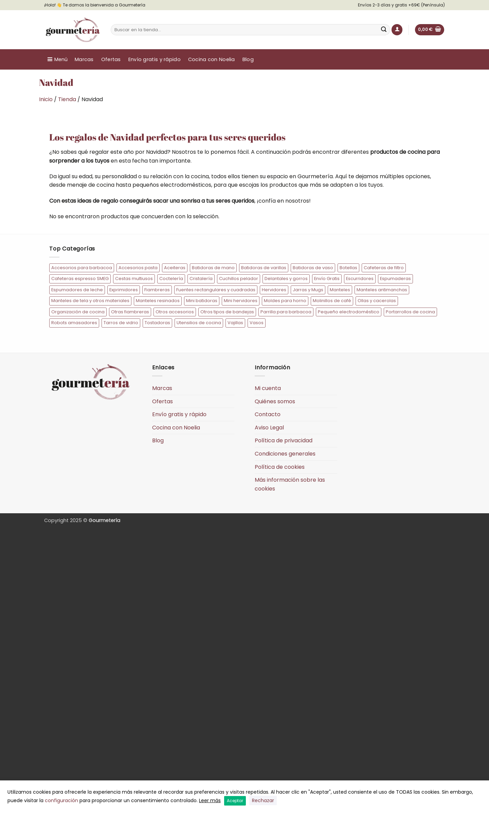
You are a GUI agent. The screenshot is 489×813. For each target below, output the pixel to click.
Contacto (267, 414)
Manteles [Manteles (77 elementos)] (340, 290)
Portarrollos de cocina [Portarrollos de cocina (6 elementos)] (410, 312)
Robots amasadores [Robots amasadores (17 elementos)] (74, 323)
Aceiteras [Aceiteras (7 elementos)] (174, 268)
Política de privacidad (283, 440)
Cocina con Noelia (211, 59)
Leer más (210, 800)
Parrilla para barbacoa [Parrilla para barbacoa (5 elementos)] (285, 312)
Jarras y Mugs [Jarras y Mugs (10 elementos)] (308, 290)
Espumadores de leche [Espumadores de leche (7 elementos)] (77, 290)
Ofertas (111, 59)
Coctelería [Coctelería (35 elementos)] (171, 278)
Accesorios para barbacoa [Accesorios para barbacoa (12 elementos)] (81, 268)
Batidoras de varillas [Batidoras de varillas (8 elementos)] (263, 268)
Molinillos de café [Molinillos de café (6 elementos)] (332, 300)
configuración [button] (61, 800)
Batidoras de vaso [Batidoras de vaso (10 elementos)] (313, 268)
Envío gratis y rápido (154, 59)
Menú (61, 59)
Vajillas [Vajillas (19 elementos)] (235, 323)
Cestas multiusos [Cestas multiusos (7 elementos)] (134, 278)
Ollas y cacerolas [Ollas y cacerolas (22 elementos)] (377, 300)
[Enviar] (384, 30)
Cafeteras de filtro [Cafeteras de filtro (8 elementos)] (384, 268)
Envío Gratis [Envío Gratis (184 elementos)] (327, 278)
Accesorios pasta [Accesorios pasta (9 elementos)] (138, 268)
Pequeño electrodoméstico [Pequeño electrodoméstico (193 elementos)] (348, 312)
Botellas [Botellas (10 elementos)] (348, 268)
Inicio (46, 99)
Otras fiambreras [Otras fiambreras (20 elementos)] (130, 312)
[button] (397, 29)
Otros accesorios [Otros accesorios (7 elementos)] (175, 312)
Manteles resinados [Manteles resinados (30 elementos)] (158, 300)
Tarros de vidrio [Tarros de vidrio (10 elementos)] (121, 323)
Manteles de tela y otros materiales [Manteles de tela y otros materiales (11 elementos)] (90, 300)
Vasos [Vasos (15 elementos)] (257, 323)
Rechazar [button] (263, 800)
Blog (248, 59)
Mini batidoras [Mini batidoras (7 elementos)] (201, 300)
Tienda (67, 99)
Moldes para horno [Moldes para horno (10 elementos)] (285, 300)
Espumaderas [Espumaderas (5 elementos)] (395, 278)
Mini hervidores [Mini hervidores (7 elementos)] (240, 300)
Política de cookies (280, 467)
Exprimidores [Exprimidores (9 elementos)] (123, 290)
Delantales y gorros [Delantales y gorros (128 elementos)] (286, 278)
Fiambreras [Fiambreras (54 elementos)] (157, 290)
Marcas (84, 59)
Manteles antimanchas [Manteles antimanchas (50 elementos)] (382, 290)
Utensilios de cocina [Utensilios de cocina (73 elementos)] (199, 323)
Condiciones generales (285, 454)
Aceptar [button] (235, 800)
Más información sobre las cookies (290, 484)
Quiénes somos (275, 401)
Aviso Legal (269, 427)
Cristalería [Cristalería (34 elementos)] (201, 278)
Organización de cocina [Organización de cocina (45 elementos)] (78, 312)
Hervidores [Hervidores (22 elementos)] (274, 290)
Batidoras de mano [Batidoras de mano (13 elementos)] (213, 268)
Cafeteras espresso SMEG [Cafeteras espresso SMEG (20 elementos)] (80, 278)
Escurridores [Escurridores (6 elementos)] (360, 278)
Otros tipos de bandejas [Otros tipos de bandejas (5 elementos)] (227, 312)
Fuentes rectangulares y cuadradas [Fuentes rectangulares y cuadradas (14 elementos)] (215, 290)
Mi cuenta (268, 388)
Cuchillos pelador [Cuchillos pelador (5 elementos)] (238, 278)
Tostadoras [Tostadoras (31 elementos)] (157, 323)
